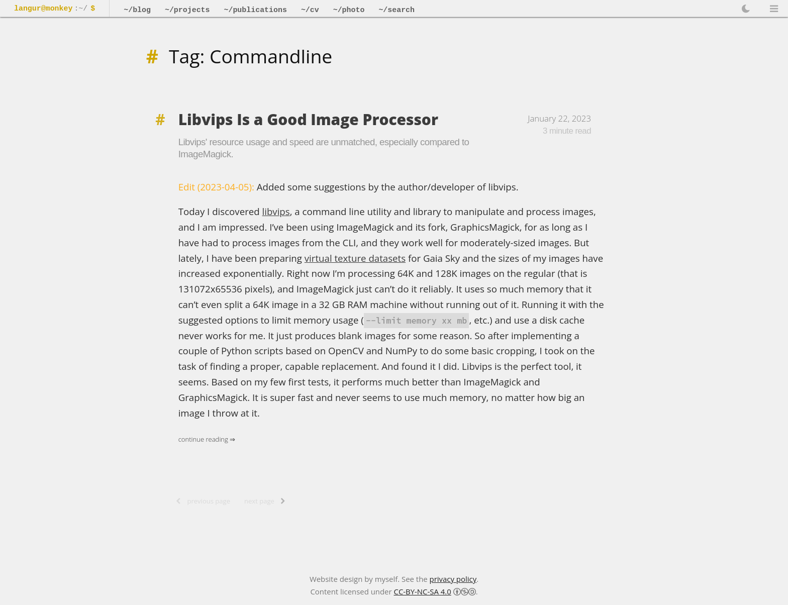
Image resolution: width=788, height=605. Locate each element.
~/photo (349, 10)
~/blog (137, 10)
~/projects (187, 10)
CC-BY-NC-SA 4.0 (422, 591)
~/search (396, 10)
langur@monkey (43, 9)
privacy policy (453, 579)
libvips (276, 211)
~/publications (255, 10)
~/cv (310, 10)
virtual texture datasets (355, 258)
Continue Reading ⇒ (207, 439)
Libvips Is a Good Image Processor (308, 119)
